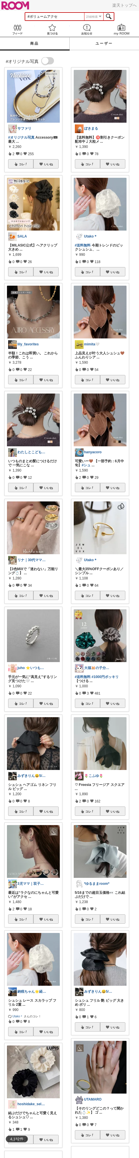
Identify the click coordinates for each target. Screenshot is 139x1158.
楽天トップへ (124, 5)
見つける (52, 29)
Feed (17, 29)
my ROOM (121, 29)
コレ (23, 164)
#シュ (86, 465)
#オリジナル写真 (21, 137)
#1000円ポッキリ (105, 677)
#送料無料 (83, 245)
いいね (48, 164)
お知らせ (87, 29)
